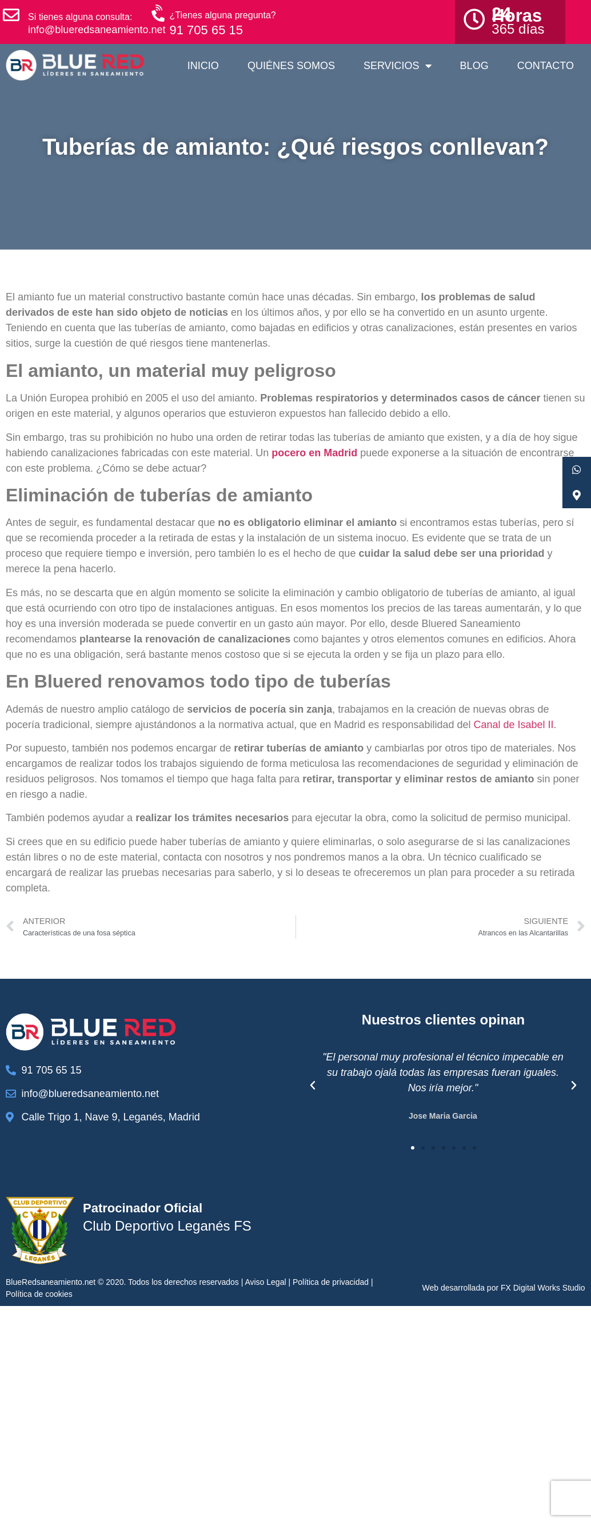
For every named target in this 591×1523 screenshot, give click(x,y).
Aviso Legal (265, 1282)
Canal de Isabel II (513, 724)
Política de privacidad (331, 1282)
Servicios (398, 66)
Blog (474, 65)
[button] (312, 1085)
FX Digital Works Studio (543, 1287)
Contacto (545, 65)
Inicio (203, 65)
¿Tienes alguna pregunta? (223, 15)
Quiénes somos (291, 65)
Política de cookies (39, 1294)
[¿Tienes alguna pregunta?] (159, 13)
